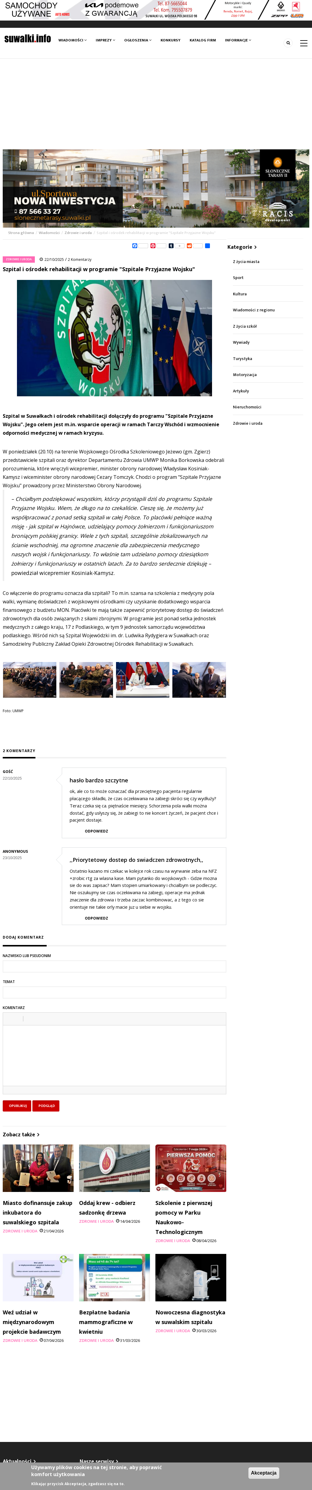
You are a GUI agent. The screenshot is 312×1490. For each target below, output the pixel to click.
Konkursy (171, 40)
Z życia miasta (246, 261)
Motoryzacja (245, 374)
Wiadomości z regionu (254, 310)
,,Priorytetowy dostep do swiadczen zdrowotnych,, (136, 859)
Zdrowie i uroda (78, 232)
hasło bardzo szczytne (99, 780)
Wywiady (241, 342)
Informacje (238, 40)
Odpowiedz (96, 831)
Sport (238, 277)
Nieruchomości (247, 407)
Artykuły (241, 391)
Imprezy (105, 40)
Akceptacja (264, 1472)
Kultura (240, 294)
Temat (9, 981)
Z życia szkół (245, 326)
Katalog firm (203, 40)
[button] (9, 1019)
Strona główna (21, 232)
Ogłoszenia (137, 40)
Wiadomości (72, 40)
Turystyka (242, 358)
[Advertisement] (156, 104)
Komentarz (14, 1007)
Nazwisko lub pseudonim (27, 955)
